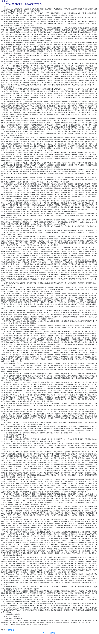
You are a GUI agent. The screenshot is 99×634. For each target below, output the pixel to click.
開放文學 (10, 630)
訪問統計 (53, 633)
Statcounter (46, 633)
